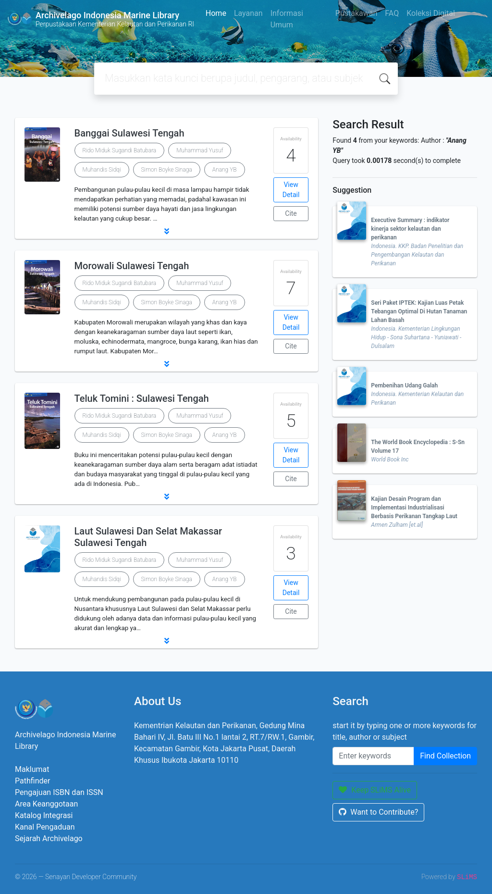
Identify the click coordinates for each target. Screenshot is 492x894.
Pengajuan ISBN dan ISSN (59, 792)
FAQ (392, 13)
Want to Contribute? (378, 812)
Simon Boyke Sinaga (166, 169)
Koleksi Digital (430, 13)
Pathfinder (32, 780)
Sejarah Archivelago (49, 838)
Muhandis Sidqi (102, 169)
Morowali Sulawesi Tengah (131, 266)
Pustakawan (356, 13)
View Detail (291, 190)
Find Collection (445, 755)
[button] (166, 231)
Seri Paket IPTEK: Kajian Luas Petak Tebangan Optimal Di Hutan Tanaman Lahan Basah (419, 311)
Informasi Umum (287, 19)
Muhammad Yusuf (199, 150)
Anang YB (224, 169)
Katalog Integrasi (44, 815)
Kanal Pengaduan (45, 827)
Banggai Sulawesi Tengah (129, 133)
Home (216, 13)
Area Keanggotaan (46, 803)
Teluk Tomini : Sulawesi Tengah (141, 398)
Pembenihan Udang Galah (404, 385)
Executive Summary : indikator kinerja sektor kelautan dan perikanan (410, 229)
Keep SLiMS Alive (375, 790)
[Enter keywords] (373, 756)
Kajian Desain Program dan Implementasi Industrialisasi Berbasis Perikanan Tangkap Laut (414, 508)
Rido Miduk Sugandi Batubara (120, 150)
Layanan (248, 13)
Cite (291, 213)
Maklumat (32, 769)
